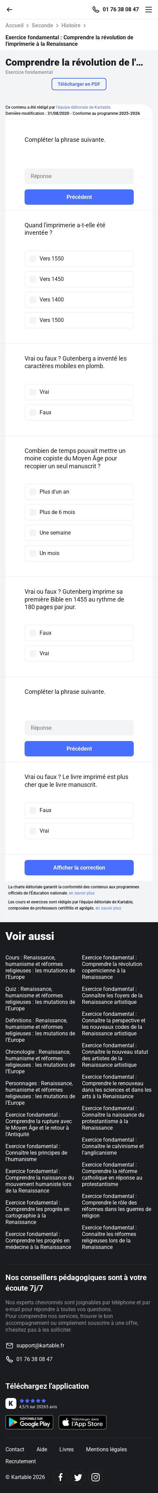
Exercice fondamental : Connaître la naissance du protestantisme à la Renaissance (113, 1118)
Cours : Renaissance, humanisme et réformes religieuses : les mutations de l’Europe (40, 967)
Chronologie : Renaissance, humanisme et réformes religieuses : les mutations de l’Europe (40, 1062)
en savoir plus (82, 893)
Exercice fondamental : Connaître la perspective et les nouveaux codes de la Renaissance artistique (113, 1024)
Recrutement (20, 1461)
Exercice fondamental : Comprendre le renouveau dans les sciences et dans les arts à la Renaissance (117, 1087)
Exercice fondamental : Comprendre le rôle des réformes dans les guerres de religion (116, 1206)
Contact (14, 1449)
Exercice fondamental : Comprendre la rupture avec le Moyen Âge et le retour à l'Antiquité (38, 1125)
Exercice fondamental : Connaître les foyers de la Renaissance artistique (112, 995)
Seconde (42, 25)
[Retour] (12, 9)
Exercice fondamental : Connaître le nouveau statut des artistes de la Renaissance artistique (115, 1055)
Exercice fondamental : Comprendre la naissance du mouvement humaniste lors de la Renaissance (39, 1181)
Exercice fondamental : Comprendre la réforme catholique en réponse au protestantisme (112, 1174)
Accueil (14, 25)
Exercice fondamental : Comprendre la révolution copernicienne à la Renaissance (112, 967)
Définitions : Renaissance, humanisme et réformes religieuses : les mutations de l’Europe (40, 1030)
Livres (66, 1449)
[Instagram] (95, 1477)
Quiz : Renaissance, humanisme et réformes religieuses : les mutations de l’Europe (40, 999)
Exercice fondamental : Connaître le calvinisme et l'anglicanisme (113, 1146)
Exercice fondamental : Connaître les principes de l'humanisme (36, 1152)
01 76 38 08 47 (121, 9)
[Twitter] (78, 1477)
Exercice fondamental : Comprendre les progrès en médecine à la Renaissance (38, 1240)
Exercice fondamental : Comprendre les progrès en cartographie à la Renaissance (37, 1212)
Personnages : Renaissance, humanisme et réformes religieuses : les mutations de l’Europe (40, 1093)
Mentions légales (106, 1449)
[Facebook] (60, 1477)
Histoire (71, 25)
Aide (42, 1449)
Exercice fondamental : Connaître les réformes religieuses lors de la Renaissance (109, 1237)
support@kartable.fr (40, 1345)
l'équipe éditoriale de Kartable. (83, 107)
